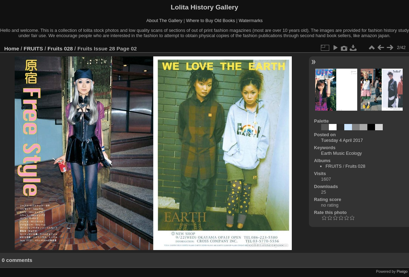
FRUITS (33, 48)
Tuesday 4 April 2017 (342, 140)
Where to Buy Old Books (210, 20)
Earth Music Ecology (341, 153)
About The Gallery (164, 20)
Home (11, 48)
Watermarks (251, 20)
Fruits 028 (60, 48)
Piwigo (402, 271)
